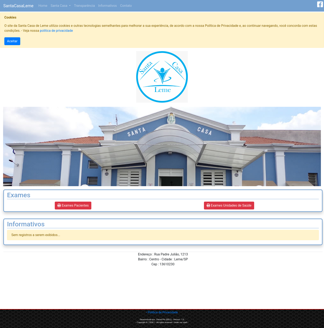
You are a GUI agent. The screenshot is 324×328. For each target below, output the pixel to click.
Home (43, 5)
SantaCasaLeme (18, 5)
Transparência (84, 6)
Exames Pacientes (73, 205)
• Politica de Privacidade (162, 312)
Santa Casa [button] (59, 6)
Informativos (107, 6)
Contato (126, 6)
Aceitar (12, 41)
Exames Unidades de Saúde (229, 205)
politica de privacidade (56, 31)
